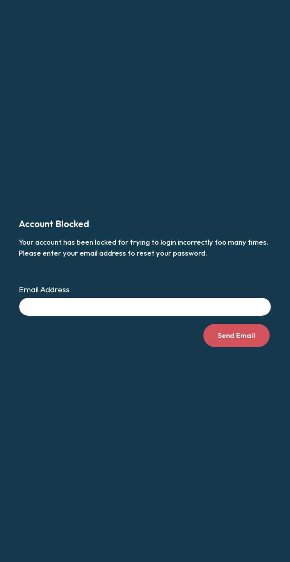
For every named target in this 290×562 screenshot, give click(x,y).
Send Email (236, 335)
